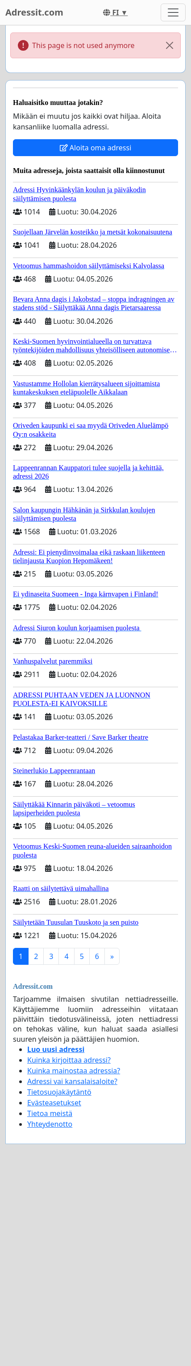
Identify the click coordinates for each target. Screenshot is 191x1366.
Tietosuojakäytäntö (59, 1092)
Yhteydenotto (49, 1124)
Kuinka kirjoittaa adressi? (69, 1060)
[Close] (169, 45)
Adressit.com (34, 12)
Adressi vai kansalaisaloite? (72, 1081)
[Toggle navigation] (173, 12)
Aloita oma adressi (96, 148)
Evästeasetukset (54, 1103)
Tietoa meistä (49, 1113)
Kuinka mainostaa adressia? (73, 1071)
